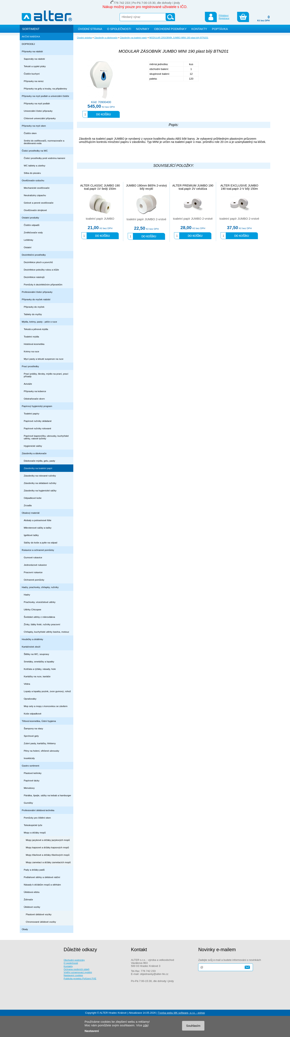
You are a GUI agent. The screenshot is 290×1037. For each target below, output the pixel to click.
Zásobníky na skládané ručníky (40, 483)
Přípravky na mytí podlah (37, 103)
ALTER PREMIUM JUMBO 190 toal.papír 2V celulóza (192, 187)
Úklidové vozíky (32, 907)
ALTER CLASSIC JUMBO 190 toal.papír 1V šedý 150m (100, 187)
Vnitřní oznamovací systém (78, 972)
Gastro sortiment (30, 765)
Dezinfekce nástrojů (34, 277)
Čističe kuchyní (32, 73)
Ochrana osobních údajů (76, 969)
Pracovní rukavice (33, 572)
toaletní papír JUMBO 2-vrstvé (146, 219)
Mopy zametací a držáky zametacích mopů (48, 862)
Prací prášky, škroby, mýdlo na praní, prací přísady (46, 375)
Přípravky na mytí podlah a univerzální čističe (45, 96)
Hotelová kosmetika (34, 344)
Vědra (27, 683)
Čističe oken (30, 133)
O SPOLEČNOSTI (119, 29)
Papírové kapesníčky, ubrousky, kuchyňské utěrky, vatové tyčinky (46, 437)
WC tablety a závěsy (34, 165)
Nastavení (92, 1031)
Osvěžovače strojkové (35, 210)
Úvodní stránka (84, 37)
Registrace (224, 18)
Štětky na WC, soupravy (36, 654)
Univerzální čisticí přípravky (38, 111)
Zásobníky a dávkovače (34, 453)
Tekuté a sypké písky (35, 66)
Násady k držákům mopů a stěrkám (42, 884)
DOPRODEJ (28, 44)
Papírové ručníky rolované (37, 428)
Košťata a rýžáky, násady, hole (40, 669)
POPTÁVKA (220, 29)
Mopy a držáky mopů (35, 832)
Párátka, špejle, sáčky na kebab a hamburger (47, 795)
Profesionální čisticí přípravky (37, 292)
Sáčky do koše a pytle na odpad (40, 542)
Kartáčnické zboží (31, 646)
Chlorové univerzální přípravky (40, 118)
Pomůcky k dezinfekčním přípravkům (43, 284)
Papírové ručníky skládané (38, 421)
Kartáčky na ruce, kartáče (37, 676)
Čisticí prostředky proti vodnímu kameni (44, 158)
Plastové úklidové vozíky (39, 914)
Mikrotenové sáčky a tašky (37, 527)
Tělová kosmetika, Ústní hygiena (39, 721)
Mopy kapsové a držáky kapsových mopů (47, 847)
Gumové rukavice (33, 557)
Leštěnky (28, 240)
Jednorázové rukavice (35, 565)
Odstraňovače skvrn (34, 398)
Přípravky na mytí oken (34, 125)
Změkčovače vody (33, 232)
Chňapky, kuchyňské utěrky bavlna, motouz (46, 631)
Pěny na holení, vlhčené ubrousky (41, 750)
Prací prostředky (30, 366)
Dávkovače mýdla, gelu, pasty (39, 460)
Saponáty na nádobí (34, 58)
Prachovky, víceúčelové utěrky (39, 602)
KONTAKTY (199, 29)
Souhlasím (193, 1025)
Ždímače (28, 899)
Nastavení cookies (73, 975)
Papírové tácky (31, 780)
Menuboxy (29, 788)
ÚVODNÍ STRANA (90, 29)
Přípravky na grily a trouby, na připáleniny (45, 88)
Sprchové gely (31, 736)
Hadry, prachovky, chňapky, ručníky (40, 587)
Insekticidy (29, 758)
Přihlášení (224, 15)
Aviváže (28, 383)
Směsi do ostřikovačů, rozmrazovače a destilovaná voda (44, 141)
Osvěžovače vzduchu (33, 180)
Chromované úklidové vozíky (41, 921)
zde (145, 1025)
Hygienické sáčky (33, 446)
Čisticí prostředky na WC (35, 150)
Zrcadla (28, 505)
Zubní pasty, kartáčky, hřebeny (40, 743)
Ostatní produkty (30, 217)
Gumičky (28, 802)
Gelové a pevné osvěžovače (38, 202)
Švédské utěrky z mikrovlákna (39, 617)
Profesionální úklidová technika (38, 810)
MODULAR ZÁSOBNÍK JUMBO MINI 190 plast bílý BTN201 (178, 37)
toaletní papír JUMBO (100, 218)
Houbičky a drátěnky (32, 639)
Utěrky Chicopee (32, 609)
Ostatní (27, 247)
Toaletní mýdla (31, 336)
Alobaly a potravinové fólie (37, 520)
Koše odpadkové (32, 713)
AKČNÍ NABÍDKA (31, 36)
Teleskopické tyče (33, 825)
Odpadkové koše (32, 498)
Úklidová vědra (31, 892)
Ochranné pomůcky (34, 579)
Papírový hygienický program (37, 406)
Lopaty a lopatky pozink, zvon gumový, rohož (47, 691)
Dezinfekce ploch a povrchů (38, 262)
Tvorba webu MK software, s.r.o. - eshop (181, 1012)
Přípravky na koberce (35, 391)
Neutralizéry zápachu (35, 195)
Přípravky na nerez (34, 81)
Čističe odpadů (31, 225)
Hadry (27, 594)
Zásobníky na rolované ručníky (40, 475)
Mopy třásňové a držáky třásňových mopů (47, 855)
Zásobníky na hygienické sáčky (40, 490)
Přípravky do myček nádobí (36, 299)
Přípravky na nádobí (32, 51)
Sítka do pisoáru (32, 173)
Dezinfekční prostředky (34, 254)
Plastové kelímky (32, 773)
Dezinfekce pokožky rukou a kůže (41, 269)
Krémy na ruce (31, 351)
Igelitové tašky (31, 535)
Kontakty (68, 966)
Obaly (25, 929)
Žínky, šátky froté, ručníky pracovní (42, 624)
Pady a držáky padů (34, 869)
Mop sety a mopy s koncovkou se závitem (45, 706)
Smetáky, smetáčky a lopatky (39, 661)
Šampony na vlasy (33, 728)
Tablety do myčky (33, 314)
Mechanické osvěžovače (37, 187)
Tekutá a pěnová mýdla (36, 329)
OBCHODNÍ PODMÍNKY (170, 29)
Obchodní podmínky (74, 960)
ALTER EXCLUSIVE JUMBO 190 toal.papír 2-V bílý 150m (239, 187)
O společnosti (71, 963)
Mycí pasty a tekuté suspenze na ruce (43, 359)
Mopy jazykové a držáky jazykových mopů (48, 840)
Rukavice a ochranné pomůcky (38, 550)
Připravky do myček (34, 306)
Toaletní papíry (31, 413)
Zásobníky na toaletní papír (38, 468)
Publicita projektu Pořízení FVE (80, 978)
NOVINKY (142, 29)
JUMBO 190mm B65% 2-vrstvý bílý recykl (146, 187)
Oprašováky (30, 698)
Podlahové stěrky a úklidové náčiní (42, 877)
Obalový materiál (30, 512)
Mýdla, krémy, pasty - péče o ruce (39, 321)
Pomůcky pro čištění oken (37, 817)
